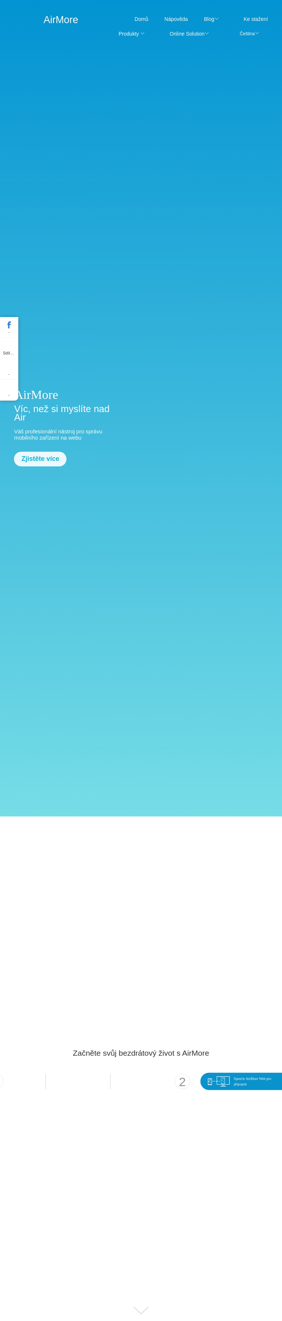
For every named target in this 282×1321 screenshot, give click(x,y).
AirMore (60, 19)
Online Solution (187, 34)
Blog (209, 19)
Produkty (129, 34)
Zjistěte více (40, 458)
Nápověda (176, 19)
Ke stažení (255, 19)
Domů (141, 19)
